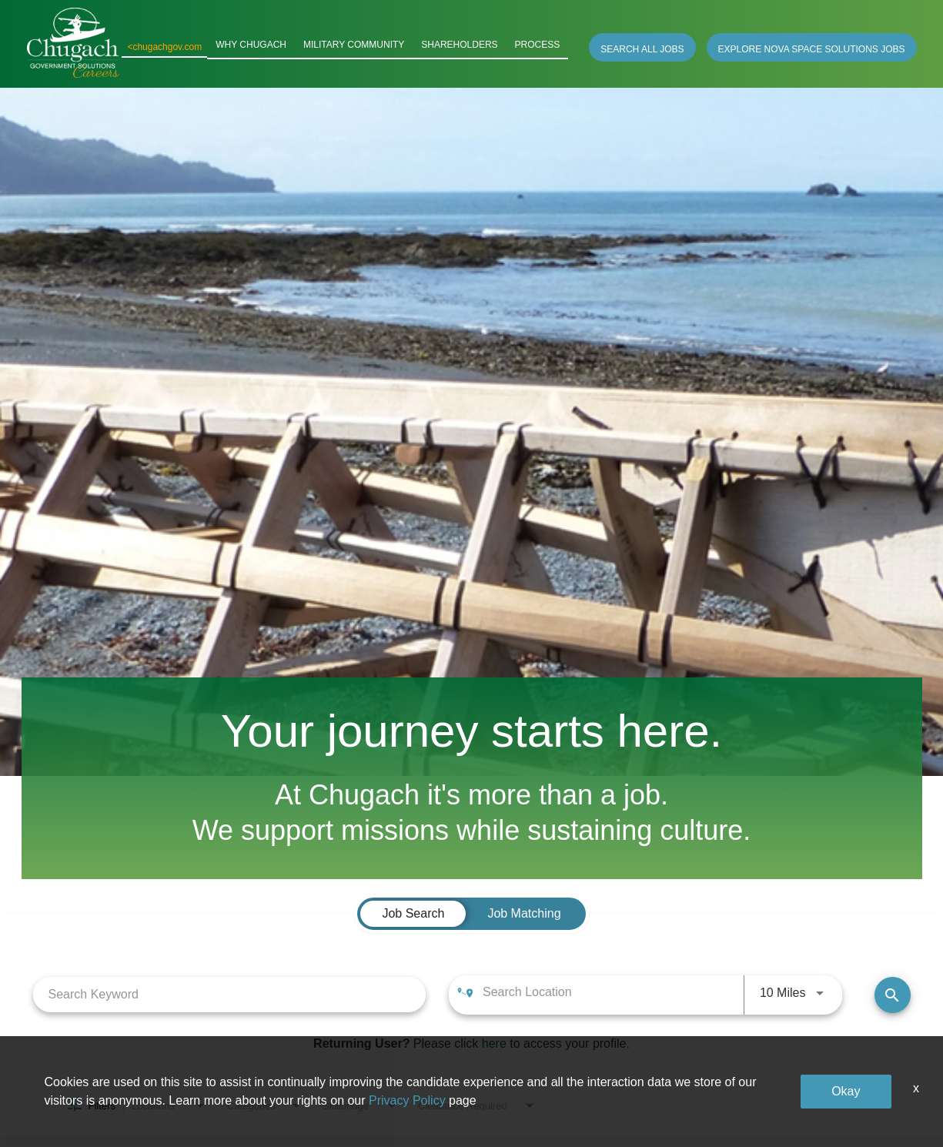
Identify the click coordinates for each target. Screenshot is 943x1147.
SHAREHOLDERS (468, 47)
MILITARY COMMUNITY (369, 47)
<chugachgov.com (189, 47)
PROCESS (540, 47)
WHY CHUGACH (272, 47)
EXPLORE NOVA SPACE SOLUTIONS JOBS (811, 49)
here (494, 1043)
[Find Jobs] (892, 995)
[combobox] (229, 994)
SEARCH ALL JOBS (642, 49)
